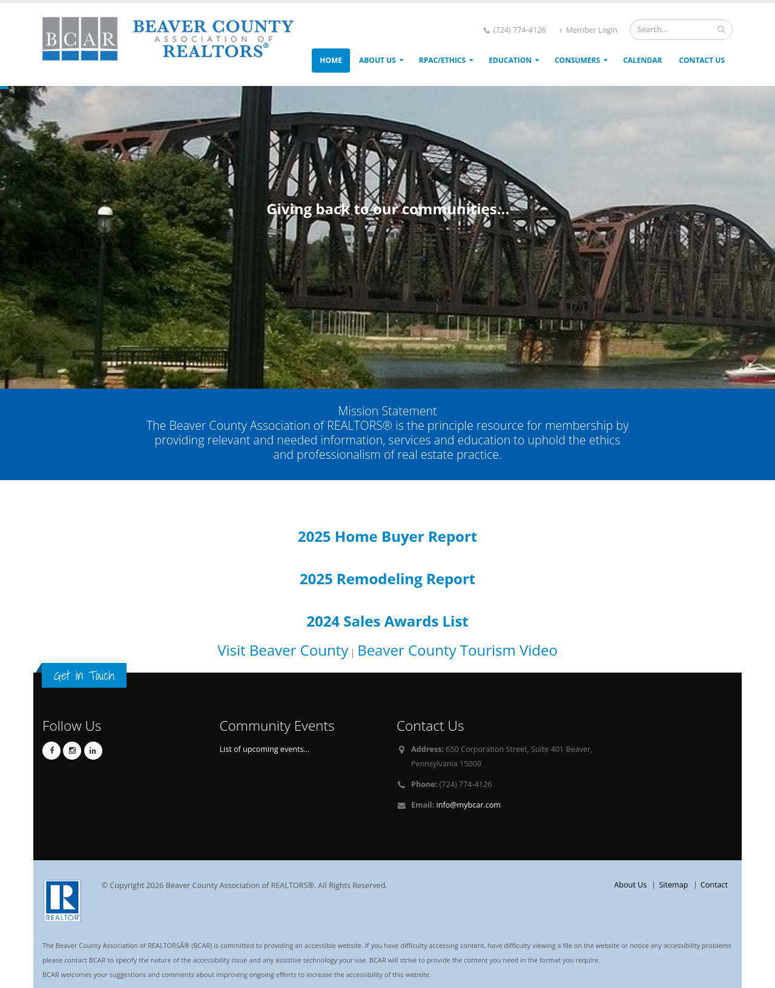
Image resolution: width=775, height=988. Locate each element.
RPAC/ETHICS (442, 60)
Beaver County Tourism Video (457, 650)
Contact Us (702, 60)
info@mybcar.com (469, 805)
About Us (377, 60)
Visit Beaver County (282, 650)
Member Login (588, 30)
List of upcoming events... (265, 749)
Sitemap (673, 885)
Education (510, 60)
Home (331, 60)
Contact (714, 885)
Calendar (642, 60)
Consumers (577, 60)
